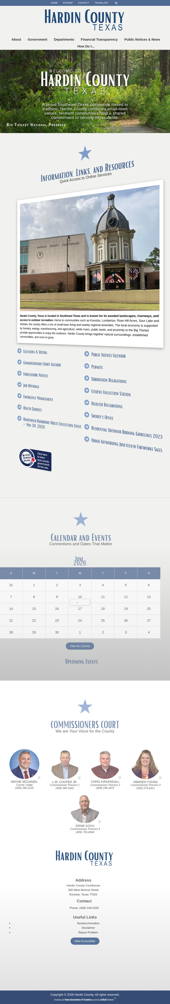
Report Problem (88, 932)
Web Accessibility (85, 941)
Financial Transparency (100, 39)
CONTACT (83, 2)
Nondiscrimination (88, 923)
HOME (54, 2)
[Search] (116, 3)
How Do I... (86, 46)
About (16, 39)
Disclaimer (88, 927)
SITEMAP (68, 2)
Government (38, 39)
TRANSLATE (103, 3)
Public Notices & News (143, 39)
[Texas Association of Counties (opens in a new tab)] (78, 999)
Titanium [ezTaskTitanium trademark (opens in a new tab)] (107, 999)
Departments (65, 39)
